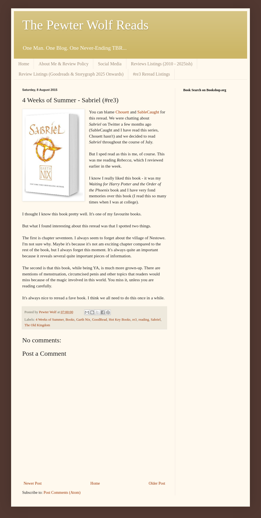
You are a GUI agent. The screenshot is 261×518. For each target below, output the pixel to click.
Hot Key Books (119, 320)
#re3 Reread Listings (151, 74)
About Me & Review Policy (64, 63)
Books (70, 320)
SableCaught (148, 111)
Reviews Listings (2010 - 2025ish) (161, 63)
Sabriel (156, 320)
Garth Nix (83, 320)
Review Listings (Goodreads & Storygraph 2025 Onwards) (71, 74)
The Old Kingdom (37, 325)
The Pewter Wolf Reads (85, 25)
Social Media (110, 63)
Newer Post (33, 483)
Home (23, 63)
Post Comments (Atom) (62, 492)
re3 (134, 320)
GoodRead (99, 320)
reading (144, 320)
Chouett (122, 111)
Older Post (157, 483)
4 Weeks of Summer (50, 320)
